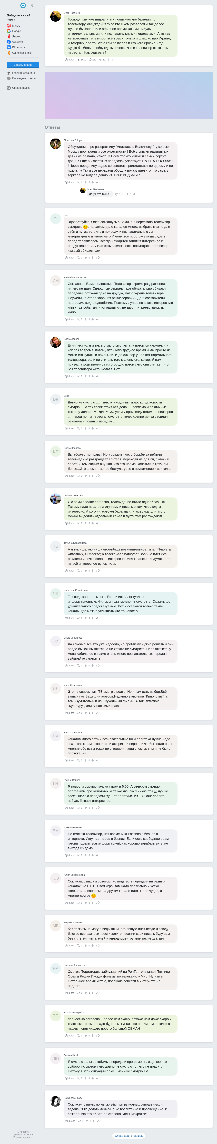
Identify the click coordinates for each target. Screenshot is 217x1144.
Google (14, 31)
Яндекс (14, 36)
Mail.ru (13, 26)
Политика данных (23, 1137)
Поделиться (113, 59)
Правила (17, 1134)
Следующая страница (129, 1135)
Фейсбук (15, 42)
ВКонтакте (16, 47)
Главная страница (21, 73)
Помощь (28, 1134)
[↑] (100, 59)
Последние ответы (21, 78)
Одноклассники (19, 53)
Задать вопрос (23, 64)
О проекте (23, 1131)
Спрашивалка (18, 88)
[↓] (107, 59)
